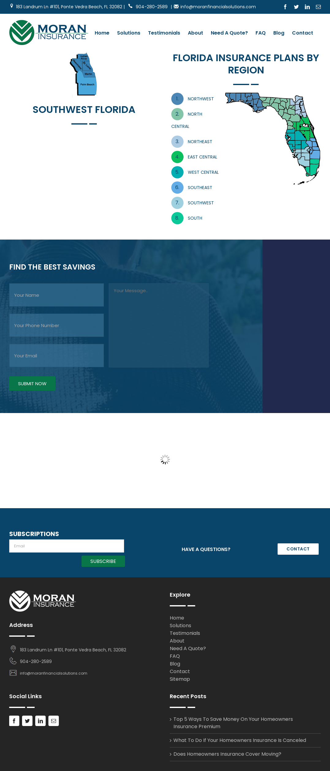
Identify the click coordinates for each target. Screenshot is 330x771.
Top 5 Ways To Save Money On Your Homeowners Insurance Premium (233, 723)
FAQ (175, 656)
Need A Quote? (188, 648)
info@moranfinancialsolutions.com (218, 7)
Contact (180, 671)
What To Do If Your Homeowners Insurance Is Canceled (239, 740)
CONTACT (298, 549)
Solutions (180, 625)
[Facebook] (14, 721)
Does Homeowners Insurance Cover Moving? (227, 754)
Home (177, 617)
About (177, 640)
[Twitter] (27, 721)
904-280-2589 (148, 7)
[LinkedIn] (40, 721)
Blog (175, 663)
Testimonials (185, 633)
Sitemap (180, 679)
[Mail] (53, 721)
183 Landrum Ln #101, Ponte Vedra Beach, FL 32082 (73, 650)
